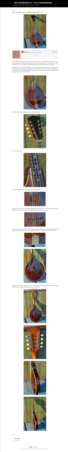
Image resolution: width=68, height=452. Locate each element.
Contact (28, 5)
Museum (22, 5)
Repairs (37, 5)
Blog (15, 5)
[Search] (56, 3)
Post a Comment (16, 440)
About (32, 5)
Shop (18, 5)
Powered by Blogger (34, 447)
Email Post (13, 434)
